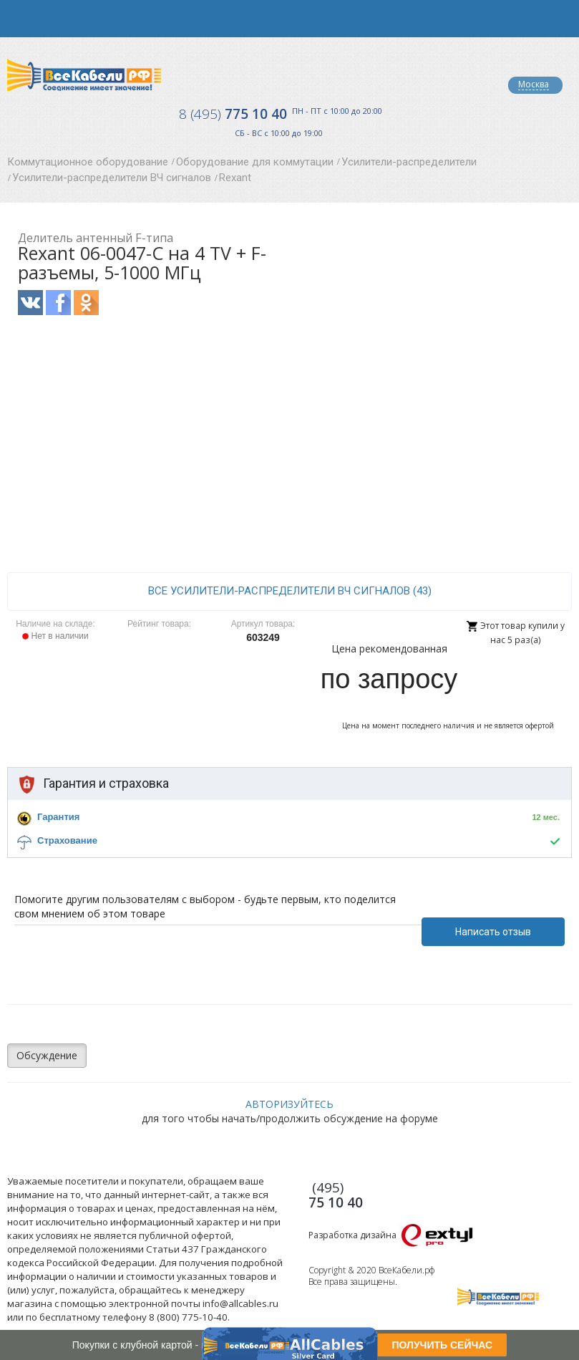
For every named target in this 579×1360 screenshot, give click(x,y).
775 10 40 (233, 113)
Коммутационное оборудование (87, 161)
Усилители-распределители (409, 161)
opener (18, 18)
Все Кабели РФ (84, 75)
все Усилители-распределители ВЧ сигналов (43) (290, 590)
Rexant (235, 177)
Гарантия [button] (58, 816)
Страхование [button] (67, 840)
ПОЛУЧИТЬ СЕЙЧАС (441, 1345)
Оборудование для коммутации (255, 161)
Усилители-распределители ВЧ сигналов (111, 177)
